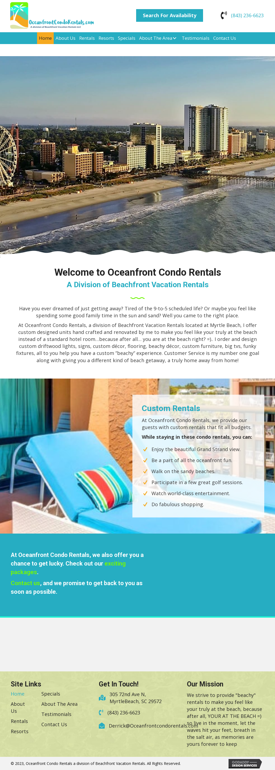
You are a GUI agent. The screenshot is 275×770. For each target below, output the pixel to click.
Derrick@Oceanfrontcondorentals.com (153, 725)
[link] (45, 38)
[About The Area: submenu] (174, 38)
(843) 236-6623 (247, 15)
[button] (169, 15)
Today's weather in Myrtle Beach (212, 603)
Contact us (25, 583)
